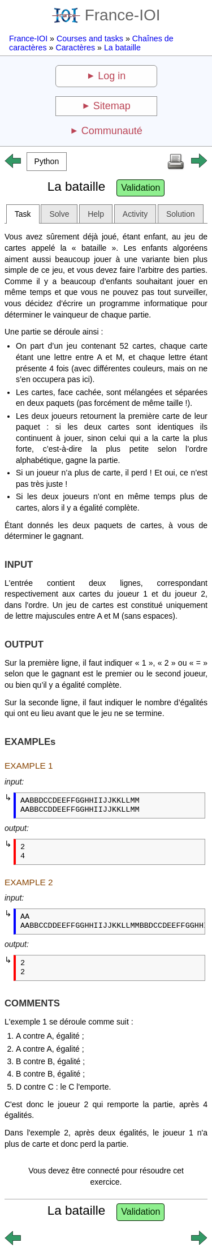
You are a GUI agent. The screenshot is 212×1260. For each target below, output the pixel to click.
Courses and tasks (90, 38)
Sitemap (112, 106)
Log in (112, 76)
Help (96, 213)
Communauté (111, 130)
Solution (180, 213)
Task (23, 213)
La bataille (122, 47)
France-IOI (106, 15)
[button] (47, 161)
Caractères (75, 47)
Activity (135, 213)
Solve (59, 213)
